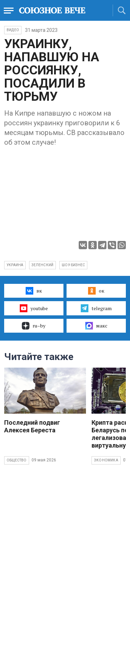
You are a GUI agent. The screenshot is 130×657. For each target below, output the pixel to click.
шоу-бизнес (73, 265)
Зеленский (42, 265)
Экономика (106, 460)
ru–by (33, 326)
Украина (15, 265)
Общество (17, 460)
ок (96, 291)
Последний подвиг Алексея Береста (32, 426)
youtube (34, 308)
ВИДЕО (13, 30)
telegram (96, 308)
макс (96, 326)
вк (34, 291)
